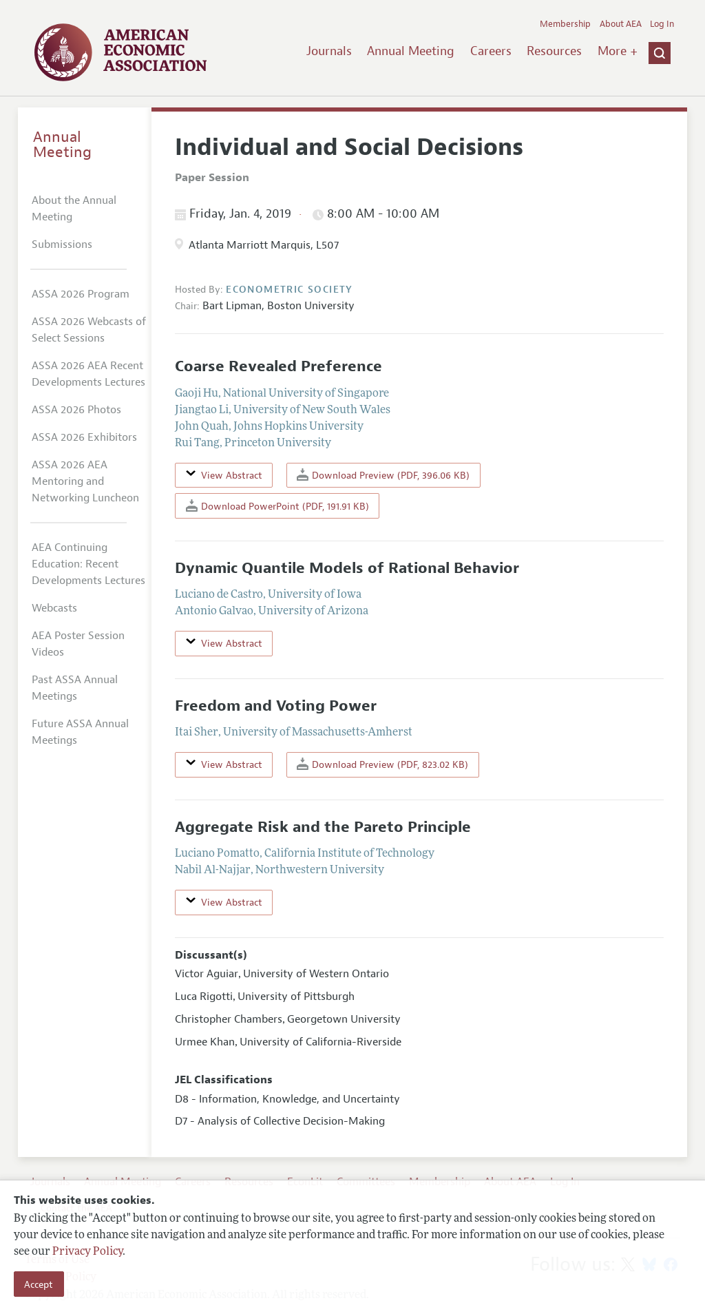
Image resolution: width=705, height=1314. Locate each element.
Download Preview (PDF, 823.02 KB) (382, 764)
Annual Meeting (410, 51)
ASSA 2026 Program (80, 294)
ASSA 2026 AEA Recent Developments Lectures (88, 374)
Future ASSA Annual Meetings (80, 732)
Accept (38, 1284)
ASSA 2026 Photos (76, 410)
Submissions (62, 244)
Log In (662, 24)
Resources (554, 51)
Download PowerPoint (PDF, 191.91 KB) (277, 505)
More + (618, 51)
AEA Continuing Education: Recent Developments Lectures (88, 564)
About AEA (621, 24)
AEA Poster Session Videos (78, 644)
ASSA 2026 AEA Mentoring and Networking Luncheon (85, 481)
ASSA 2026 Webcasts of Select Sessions (89, 330)
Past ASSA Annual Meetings (75, 688)
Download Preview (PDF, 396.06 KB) (383, 474)
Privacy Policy (87, 1252)
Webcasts (54, 608)
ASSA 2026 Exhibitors (84, 437)
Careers (491, 51)
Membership (565, 24)
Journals (329, 51)
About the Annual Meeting (74, 209)
